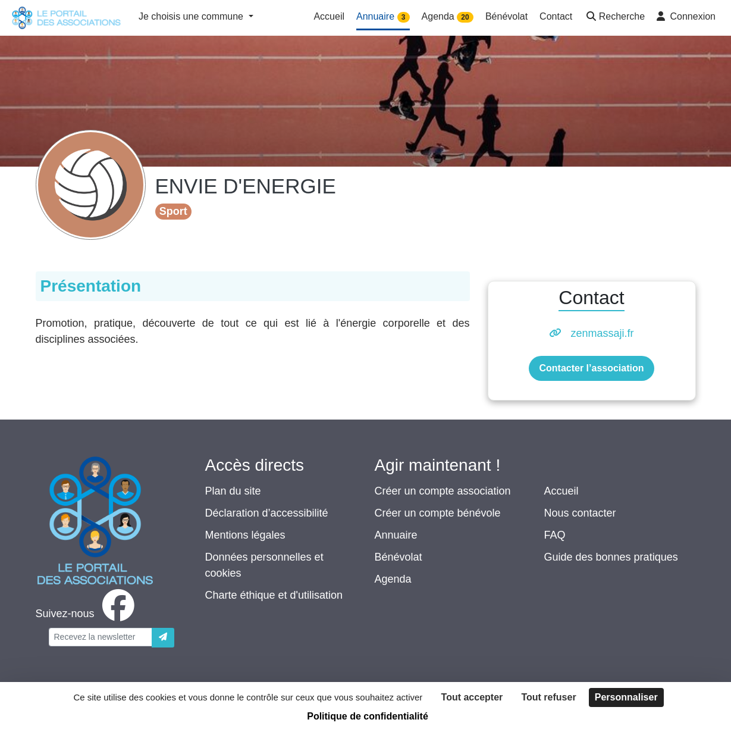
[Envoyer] (163, 637)
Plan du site (233, 491)
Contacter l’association (591, 368)
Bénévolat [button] (506, 16)
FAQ (555, 535)
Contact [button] (555, 16)
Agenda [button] (447, 17)
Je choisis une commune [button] (192, 16)
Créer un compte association (443, 491)
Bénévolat (398, 557)
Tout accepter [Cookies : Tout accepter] (472, 697)
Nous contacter (580, 513)
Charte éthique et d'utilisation (274, 595)
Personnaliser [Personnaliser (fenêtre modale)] (626, 697)
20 (465, 17)
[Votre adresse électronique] (100, 637)
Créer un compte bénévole (438, 513)
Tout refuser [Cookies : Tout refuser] (548, 697)
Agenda (393, 579)
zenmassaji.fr (601, 333)
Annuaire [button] (383, 17)
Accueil (561, 491)
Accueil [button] (328, 16)
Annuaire (396, 535)
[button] (614, 17)
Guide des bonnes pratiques (611, 557)
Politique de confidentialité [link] (367, 716)
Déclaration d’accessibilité (266, 513)
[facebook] (87, 614)
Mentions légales (245, 535)
